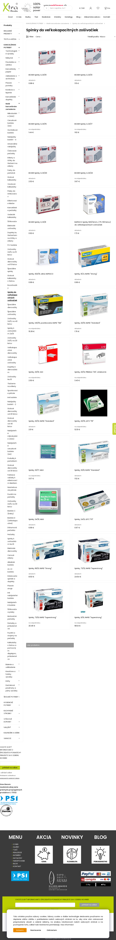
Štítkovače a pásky (12, 610)
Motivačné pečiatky (12, 617)
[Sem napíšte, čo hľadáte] (60, 8)
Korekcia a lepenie (10, 91)
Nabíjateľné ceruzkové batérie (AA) (12, 448)
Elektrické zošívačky (12, 227)
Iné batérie (12, 397)
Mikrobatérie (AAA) (12, 114)
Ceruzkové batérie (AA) (12, 123)
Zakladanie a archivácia (11, 77)
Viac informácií (67, 925)
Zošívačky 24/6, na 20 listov (12, 341)
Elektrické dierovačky (12, 549)
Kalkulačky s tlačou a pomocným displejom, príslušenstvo (12, 650)
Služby (28, 17)
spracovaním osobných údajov (9, 778)
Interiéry (57, 17)
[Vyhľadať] (46, 8)
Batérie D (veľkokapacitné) (12, 521)
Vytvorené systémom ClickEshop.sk (58, 939)
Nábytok (9, 58)
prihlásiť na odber (10, 767)
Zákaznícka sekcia (92, 17)
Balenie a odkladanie (10, 665)
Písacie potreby (9, 84)
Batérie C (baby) (11, 512)
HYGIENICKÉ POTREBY (8, 703)
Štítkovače (12, 221)
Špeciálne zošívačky (12, 313)
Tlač (36, 17)
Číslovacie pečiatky (12, 152)
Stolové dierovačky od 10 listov (12, 262)
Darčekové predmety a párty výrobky (11, 688)
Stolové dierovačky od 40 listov (12, 422)
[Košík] (107, 8)
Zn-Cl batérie (11, 570)
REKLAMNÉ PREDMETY (8, 32)
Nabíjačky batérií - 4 (12, 138)
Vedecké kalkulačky (12, 215)
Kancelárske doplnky (11, 98)
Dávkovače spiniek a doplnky (12, 579)
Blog (78, 17)
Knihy (8, 681)
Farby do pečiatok (11, 171)
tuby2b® (7, 727)
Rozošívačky (12, 286)
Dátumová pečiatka (12, 528)
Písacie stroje (11, 587)
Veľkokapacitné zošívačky (12, 360)
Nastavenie (36, 930)
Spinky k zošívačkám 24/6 (12, 331)
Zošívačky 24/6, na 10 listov (12, 252)
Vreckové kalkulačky (12, 185)
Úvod (10, 17)
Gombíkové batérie (13, 131)
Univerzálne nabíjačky (12, 145)
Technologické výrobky (11, 52)
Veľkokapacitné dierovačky (12, 350)
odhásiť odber (6, 772)
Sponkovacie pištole (13, 391)
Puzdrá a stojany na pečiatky (12, 636)
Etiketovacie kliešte (12, 202)
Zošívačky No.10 (12, 378)
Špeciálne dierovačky (12, 305)
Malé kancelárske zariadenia (11, 106)
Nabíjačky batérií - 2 (12, 403)
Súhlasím (20, 930)
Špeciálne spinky (12, 270)
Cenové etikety (11, 556)
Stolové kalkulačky (12, 178)
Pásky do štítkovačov (12, 194)
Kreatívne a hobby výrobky (10, 674)
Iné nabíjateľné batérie (13, 595)
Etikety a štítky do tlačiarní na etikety (12, 162)
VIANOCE (7, 738)
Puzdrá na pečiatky (12, 495)
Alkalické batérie (11, 563)
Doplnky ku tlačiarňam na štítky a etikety (12, 236)
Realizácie (46, 17)
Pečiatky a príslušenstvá (12, 626)
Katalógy (69, 17)
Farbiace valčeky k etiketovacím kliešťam (12, 479)
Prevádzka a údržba (11, 63)
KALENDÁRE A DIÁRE (11, 733)
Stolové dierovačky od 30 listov (12, 468)
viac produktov (34, 645)
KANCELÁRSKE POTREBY (10, 46)
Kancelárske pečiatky (12, 209)
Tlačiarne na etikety (12, 385)
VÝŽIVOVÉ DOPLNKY (8, 720)
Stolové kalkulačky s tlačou (12, 278)
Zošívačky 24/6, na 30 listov (12, 504)
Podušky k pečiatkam (12, 459)
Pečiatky (11, 534)
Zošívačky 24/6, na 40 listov (12, 321)
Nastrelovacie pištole (12, 488)
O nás (18, 17)
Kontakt (106, 17)
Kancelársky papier (11, 70)
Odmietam (52, 930)
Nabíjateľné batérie (12, 603)
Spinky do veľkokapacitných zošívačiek (12, 296)
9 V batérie (12, 245)
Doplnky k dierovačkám (12, 370)
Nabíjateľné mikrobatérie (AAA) (12, 434)
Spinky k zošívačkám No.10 (12, 541)
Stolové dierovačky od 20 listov (12, 411)
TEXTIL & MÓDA (10, 39)
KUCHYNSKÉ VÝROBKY (8, 712)
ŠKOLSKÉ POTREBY (11, 697)
